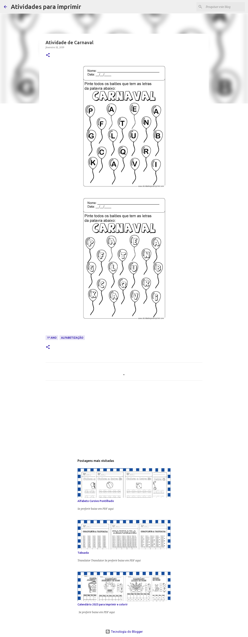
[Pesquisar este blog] (224, 6)
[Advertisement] (124, 420)
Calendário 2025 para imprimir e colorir (103, 604)
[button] (48, 55)
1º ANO (52, 337)
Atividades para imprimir (46, 6)
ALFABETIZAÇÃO (72, 337)
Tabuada (83, 552)
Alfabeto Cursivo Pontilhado (96, 501)
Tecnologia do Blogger (124, 631)
